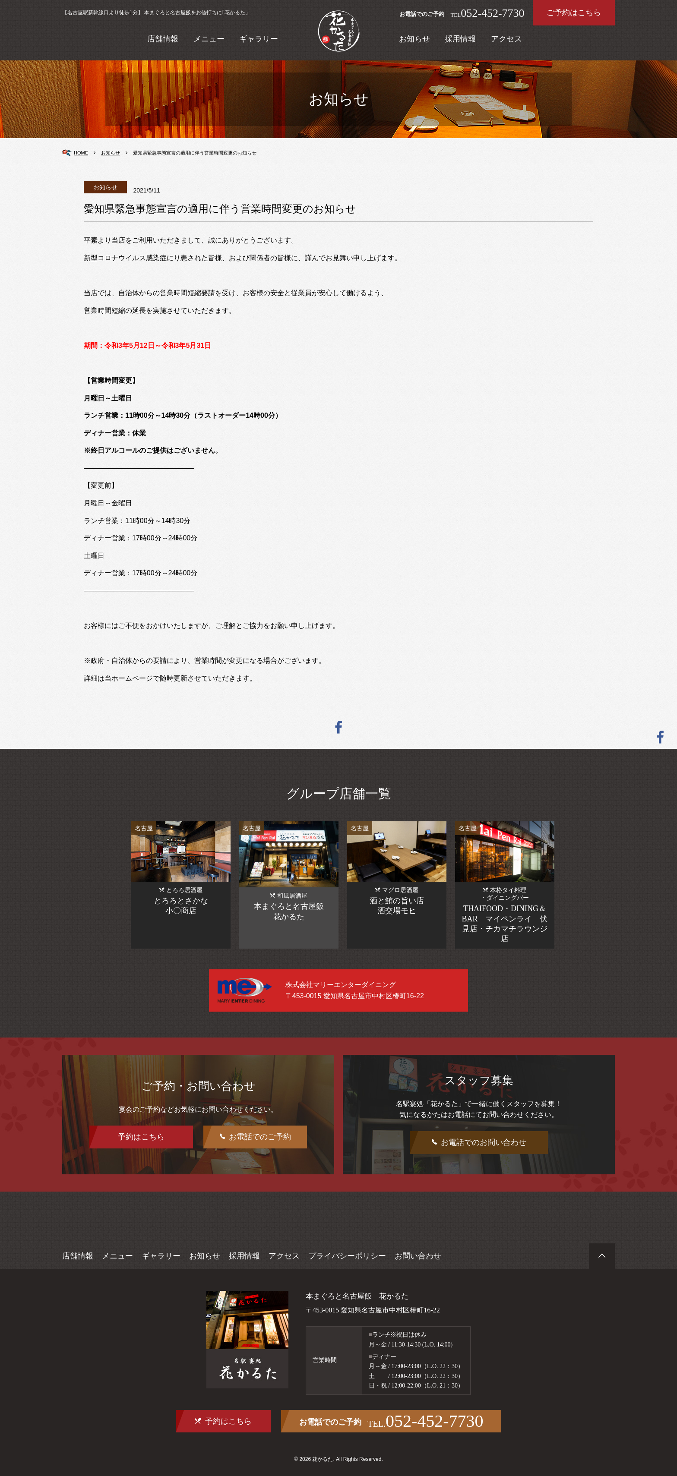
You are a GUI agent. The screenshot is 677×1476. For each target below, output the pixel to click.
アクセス (506, 39)
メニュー (209, 39)
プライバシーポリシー (347, 1256)
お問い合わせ (418, 1256)
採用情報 (460, 39)
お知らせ (414, 39)
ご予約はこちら (574, 12)
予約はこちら (141, 1136)
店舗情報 (162, 39)
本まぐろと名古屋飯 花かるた (354, 1296)
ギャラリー (258, 39)
